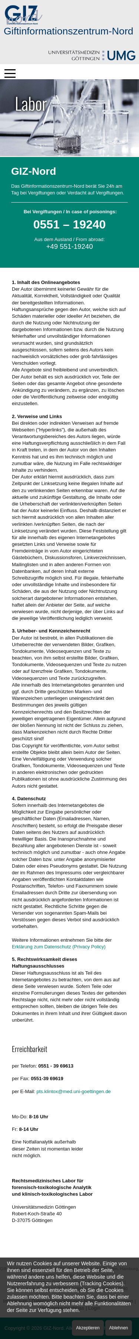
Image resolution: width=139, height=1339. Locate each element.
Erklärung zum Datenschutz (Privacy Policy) (59, 946)
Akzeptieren (87, 1327)
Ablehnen (118, 1327)
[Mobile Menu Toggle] (10, 73)
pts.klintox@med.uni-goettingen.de (73, 1091)
